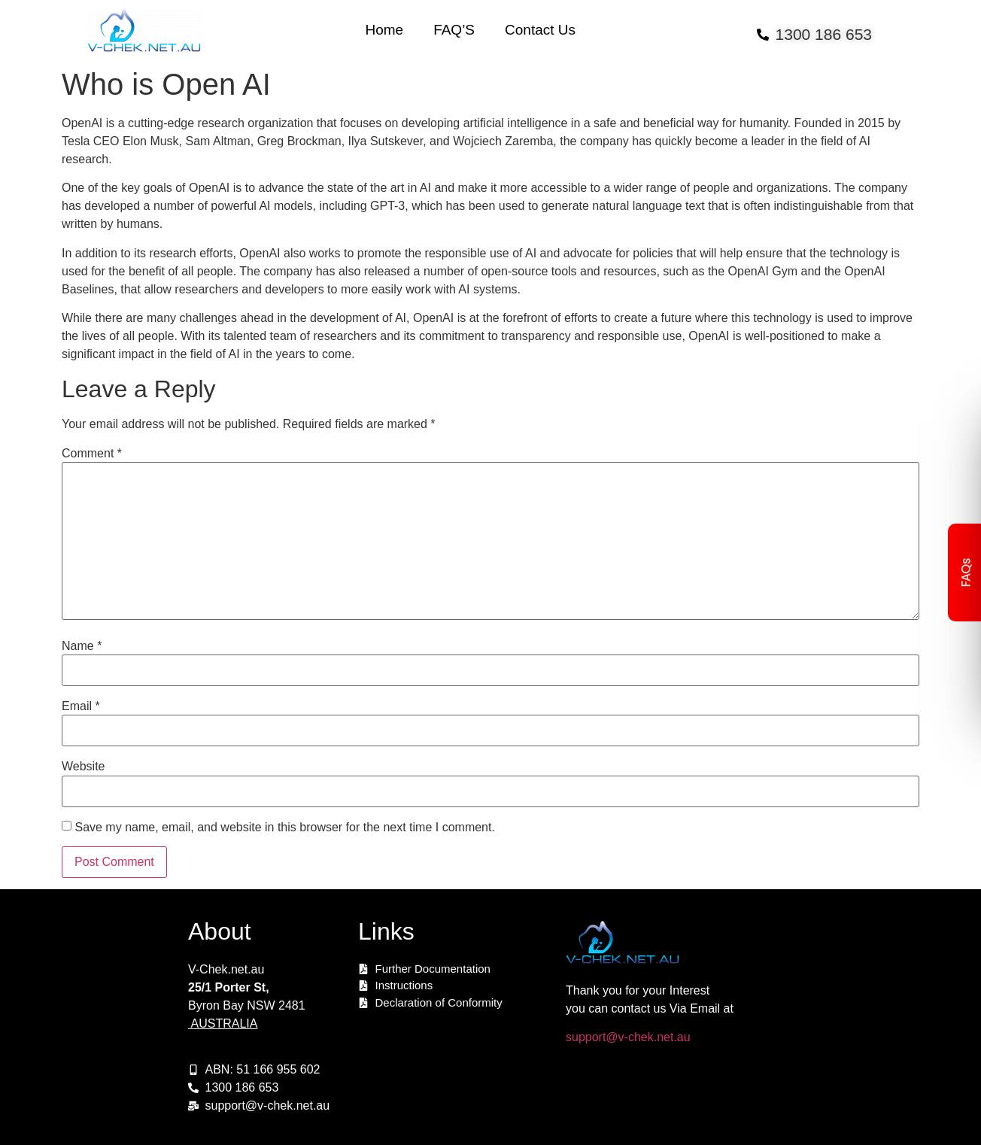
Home (384, 30)
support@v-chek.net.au (628, 1037)
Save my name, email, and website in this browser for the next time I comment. (284, 828)
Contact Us (540, 30)
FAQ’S (454, 30)
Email (81, 706)
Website (83, 767)
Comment (92, 454)
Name (82, 646)
